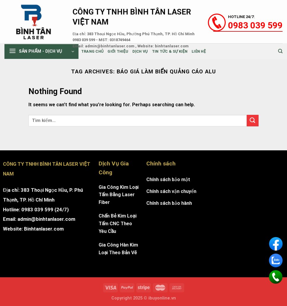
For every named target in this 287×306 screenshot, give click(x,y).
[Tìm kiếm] (280, 51)
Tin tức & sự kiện (169, 51)
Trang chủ (92, 51)
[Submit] (253, 120)
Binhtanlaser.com (44, 229)
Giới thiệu (118, 51)
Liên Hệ (199, 51)
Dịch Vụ (140, 51)
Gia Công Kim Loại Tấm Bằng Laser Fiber (119, 194)
